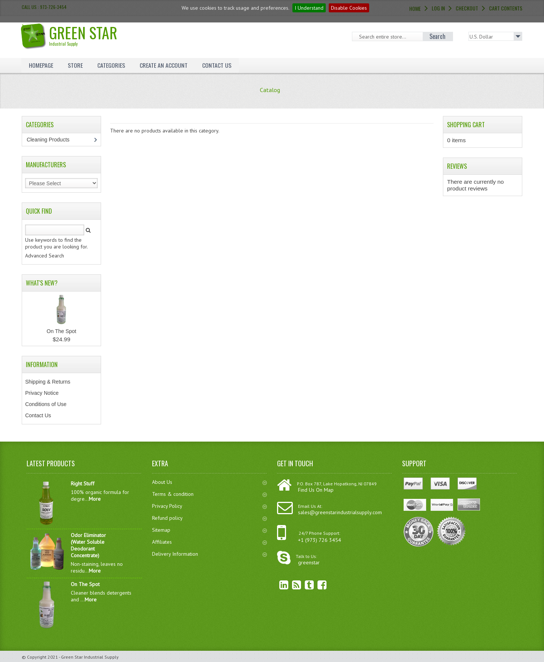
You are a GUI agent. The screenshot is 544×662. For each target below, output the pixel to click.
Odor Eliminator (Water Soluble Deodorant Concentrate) (88, 545)
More (95, 498)
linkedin (278, 584)
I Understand (309, 7)
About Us (209, 482)
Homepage (41, 65)
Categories (111, 65)
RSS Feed (291, 584)
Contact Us (216, 65)
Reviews (457, 166)
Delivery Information (209, 553)
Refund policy (209, 518)
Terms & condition (209, 494)
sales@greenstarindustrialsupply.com (340, 512)
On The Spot (61, 331)
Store (75, 65)
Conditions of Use (46, 404)
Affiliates (209, 542)
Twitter (304, 584)
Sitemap (209, 530)
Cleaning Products (52, 140)
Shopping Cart (466, 124)
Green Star (72, 34)
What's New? (42, 282)
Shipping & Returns (47, 382)
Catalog (270, 90)
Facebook (316, 584)
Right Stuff (82, 483)
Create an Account (164, 65)
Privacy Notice (41, 393)
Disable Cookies (349, 7)
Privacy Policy (209, 506)
